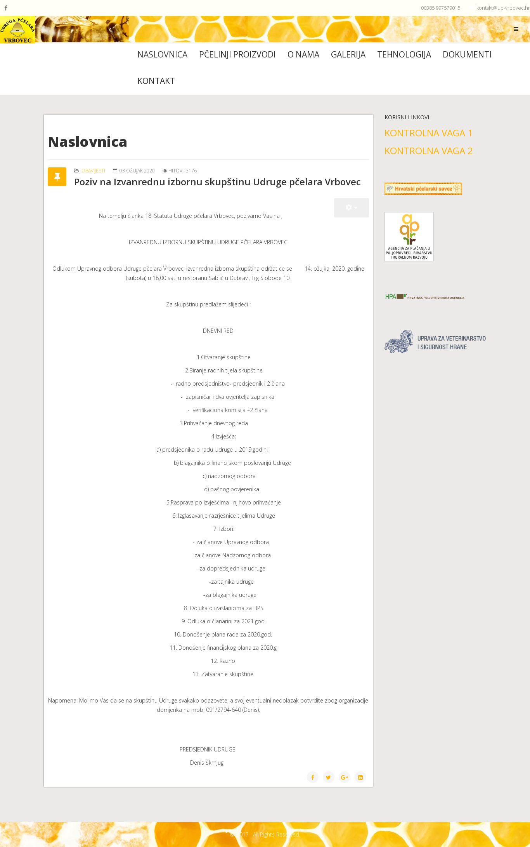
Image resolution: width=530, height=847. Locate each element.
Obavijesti (93, 170)
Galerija (348, 54)
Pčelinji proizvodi (237, 54)
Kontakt (156, 81)
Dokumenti (467, 54)
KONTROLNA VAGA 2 (429, 150)
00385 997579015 (440, 8)
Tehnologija (404, 54)
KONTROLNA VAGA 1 (429, 132)
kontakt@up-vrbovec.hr (503, 8)
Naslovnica (162, 54)
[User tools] (351, 207)
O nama (303, 54)
